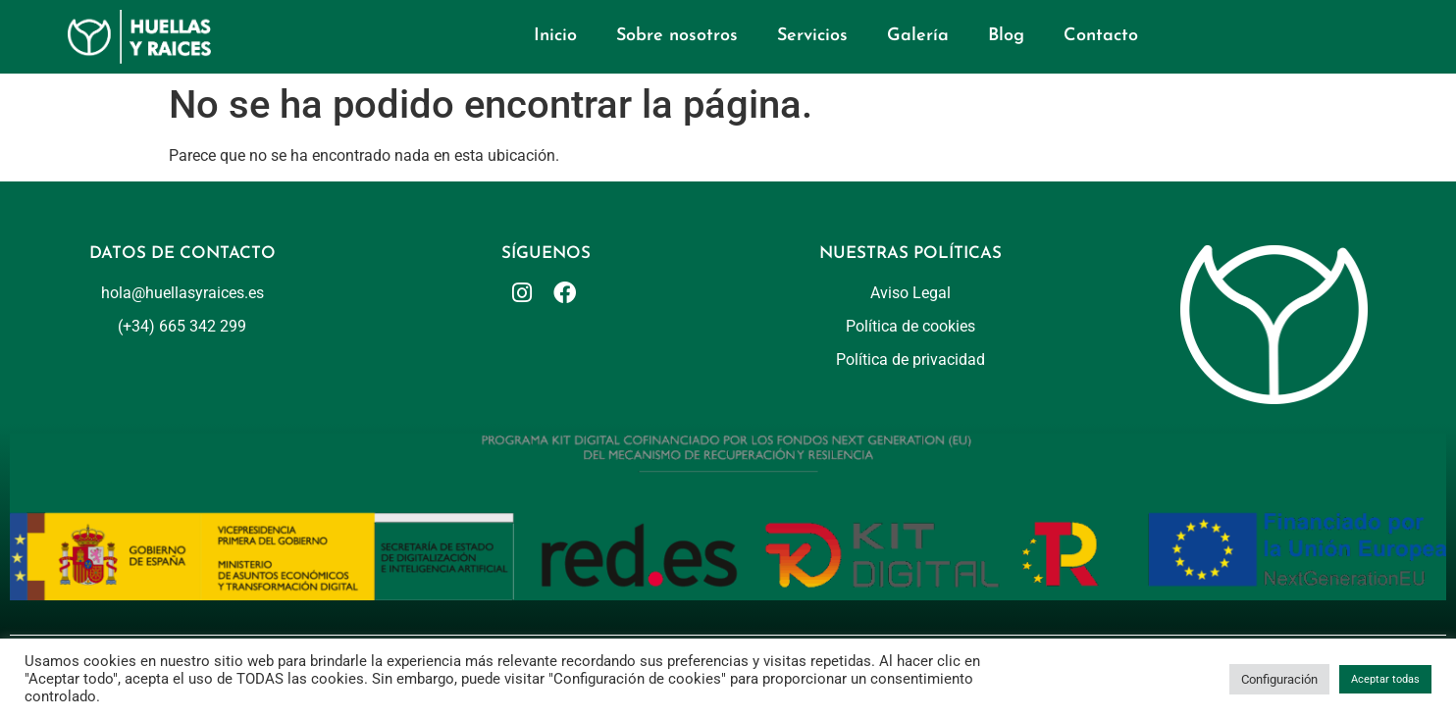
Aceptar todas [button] (1385, 679)
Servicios (812, 35)
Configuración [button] (1279, 679)
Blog (1006, 35)
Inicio (555, 35)
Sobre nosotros (677, 35)
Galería (918, 35)
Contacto (1101, 35)
